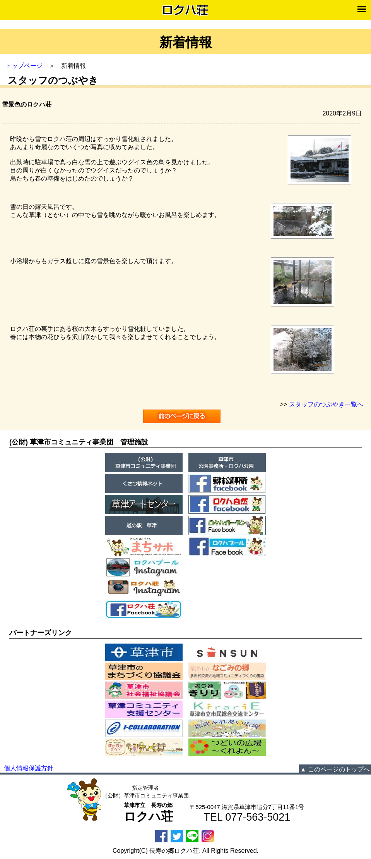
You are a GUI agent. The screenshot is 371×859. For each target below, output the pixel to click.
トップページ (24, 65)
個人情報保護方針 (28, 768)
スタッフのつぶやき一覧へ (326, 404)
